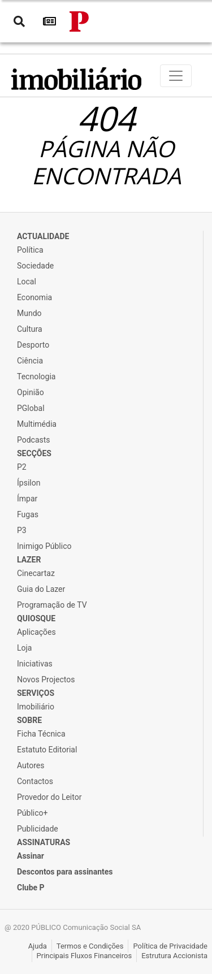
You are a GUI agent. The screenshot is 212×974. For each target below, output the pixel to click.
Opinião (30, 392)
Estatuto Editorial (47, 749)
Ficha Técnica (41, 733)
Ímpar (27, 498)
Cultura (29, 329)
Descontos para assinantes (65, 871)
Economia (34, 297)
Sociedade (35, 265)
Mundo (29, 313)
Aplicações (36, 632)
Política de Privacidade (170, 946)
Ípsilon (28, 482)
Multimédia (37, 423)
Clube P (31, 887)
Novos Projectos (46, 679)
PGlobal (31, 408)
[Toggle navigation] (176, 75)
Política (30, 249)
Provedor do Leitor (49, 797)
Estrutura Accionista (174, 955)
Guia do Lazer (41, 589)
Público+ (32, 812)
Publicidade (37, 828)
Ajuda (37, 946)
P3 (22, 530)
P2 (22, 466)
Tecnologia (36, 376)
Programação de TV (52, 604)
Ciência (30, 360)
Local (26, 281)
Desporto (33, 344)
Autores (30, 765)
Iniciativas (35, 663)
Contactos (35, 781)
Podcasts (33, 439)
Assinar (30, 855)
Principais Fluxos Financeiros (84, 955)
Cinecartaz (36, 573)
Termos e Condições (90, 946)
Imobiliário (35, 706)
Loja (24, 647)
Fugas (27, 514)
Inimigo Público (44, 546)
